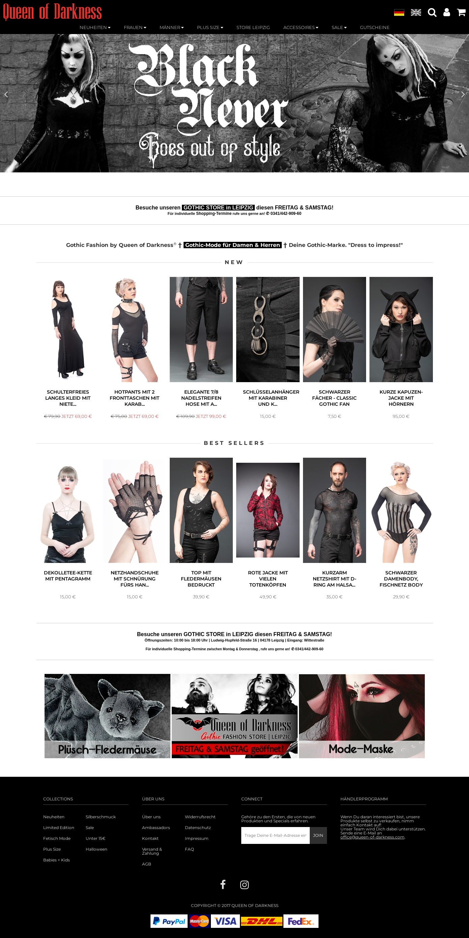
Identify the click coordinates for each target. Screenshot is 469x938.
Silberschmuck (101, 817)
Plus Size (52, 849)
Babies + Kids (56, 860)
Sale (90, 828)
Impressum (197, 838)
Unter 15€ (96, 838)
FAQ (189, 849)
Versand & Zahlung (152, 851)
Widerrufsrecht (200, 817)
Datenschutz (198, 828)
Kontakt (150, 838)
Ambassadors (156, 828)
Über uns (151, 817)
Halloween (96, 849)
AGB (146, 864)
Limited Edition (58, 828)
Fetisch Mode (57, 838)
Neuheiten (53, 817)
